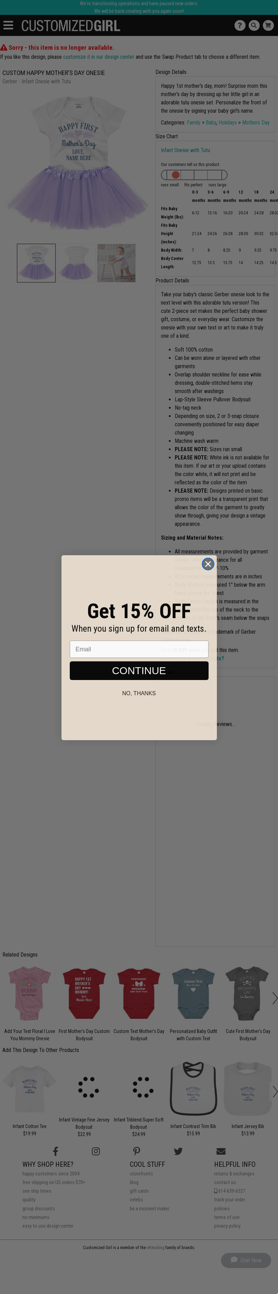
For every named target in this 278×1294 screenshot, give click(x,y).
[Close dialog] (208, 578)
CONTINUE (139, 684)
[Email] (139, 663)
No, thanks (139, 707)
